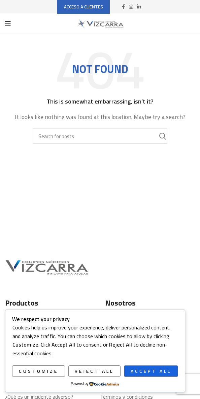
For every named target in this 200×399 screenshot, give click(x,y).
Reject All (94, 371)
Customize (38, 371)
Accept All (151, 371)
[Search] (100, 136)
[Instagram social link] (131, 6)
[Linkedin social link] (139, 6)
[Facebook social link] (123, 6)
